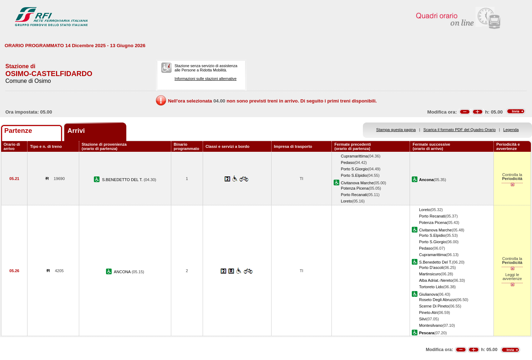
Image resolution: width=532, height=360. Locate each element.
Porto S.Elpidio (354, 175)
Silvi (422, 319)
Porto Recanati (354, 194)
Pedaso (347, 162)
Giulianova (428, 294)
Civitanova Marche (357, 183)
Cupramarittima (354, 156)
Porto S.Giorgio (354, 169)
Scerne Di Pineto (434, 306)
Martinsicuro (429, 274)
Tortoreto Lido (431, 287)
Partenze (18, 130)
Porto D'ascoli (431, 267)
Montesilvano (430, 325)
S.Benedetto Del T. (435, 262)
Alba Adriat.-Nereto (435, 280)
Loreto (346, 201)
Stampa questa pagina (396, 130)
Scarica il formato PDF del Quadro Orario (460, 130)
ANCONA (123, 272)
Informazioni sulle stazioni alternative (205, 78)
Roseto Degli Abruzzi (437, 300)
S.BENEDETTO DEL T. (123, 180)
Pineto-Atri (428, 312)
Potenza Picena (355, 188)
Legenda (511, 130)
